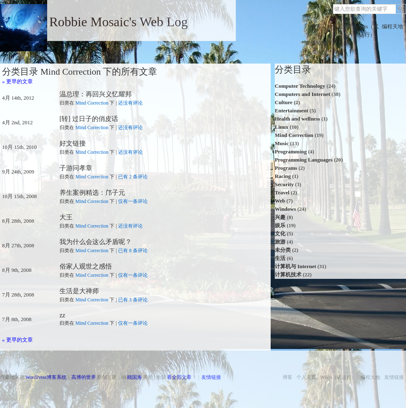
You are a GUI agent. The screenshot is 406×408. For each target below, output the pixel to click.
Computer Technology (300, 86)
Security (284, 184)
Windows (285, 209)
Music (282, 143)
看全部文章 (179, 377)
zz (62, 315)
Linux (281, 127)
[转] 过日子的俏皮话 (88, 118)
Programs (286, 168)
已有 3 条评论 (133, 300)
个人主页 (341, 26)
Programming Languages (304, 160)
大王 (66, 217)
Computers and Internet (302, 94)
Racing (283, 176)
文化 (280, 233)
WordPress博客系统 (45, 377)
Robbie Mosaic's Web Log (118, 21)
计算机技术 (288, 274)
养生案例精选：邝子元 (92, 192)
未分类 (283, 250)
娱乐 (280, 225)
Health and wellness (297, 119)
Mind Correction (91, 103)
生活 (280, 258)
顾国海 (134, 377)
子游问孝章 (75, 167)
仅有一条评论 (133, 201)
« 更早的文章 (17, 81)
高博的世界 (83, 377)
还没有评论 (130, 103)
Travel (282, 192)
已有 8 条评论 (133, 250)
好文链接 (72, 143)
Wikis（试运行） (367, 30)
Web (280, 201)
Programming (291, 151)
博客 (316, 26)
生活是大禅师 (79, 290)
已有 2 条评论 (133, 177)
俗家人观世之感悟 (85, 266)
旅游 (280, 242)
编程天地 (392, 26)
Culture (283, 102)
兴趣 (280, 217)
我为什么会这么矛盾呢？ (95, 241)
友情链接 (316, 43)
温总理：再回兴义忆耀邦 (95, 94)
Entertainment (291, 110)
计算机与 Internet (295, 266)
